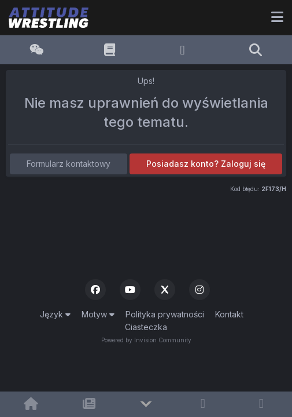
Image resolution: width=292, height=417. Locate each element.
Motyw (98, 314)
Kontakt (229, 314)
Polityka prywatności (164, 314)
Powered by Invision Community (146, 339)
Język (55, 314)
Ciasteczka (146, 327)
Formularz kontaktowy (68, 164)
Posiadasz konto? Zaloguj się (205, 164)
